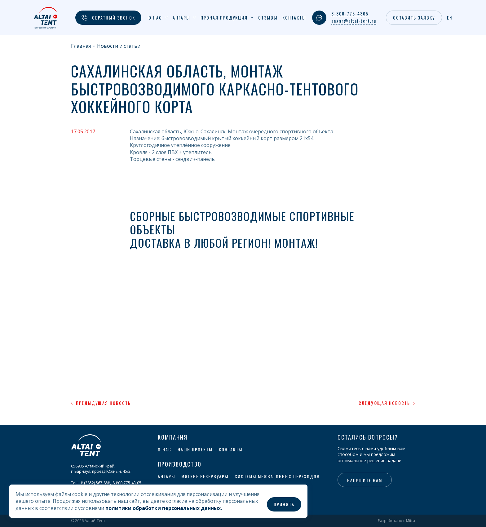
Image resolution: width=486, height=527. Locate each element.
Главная (81, 46)
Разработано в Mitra (396, 520)
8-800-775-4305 (350, 14)
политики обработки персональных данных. (163, 508)
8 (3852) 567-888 (95, 482)
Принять (284, 504)
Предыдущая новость (101, 403)
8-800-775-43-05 (127, 482)
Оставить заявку (414, 17)
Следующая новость (387, 403)
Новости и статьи (118, 46)
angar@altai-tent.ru (353, 21)
